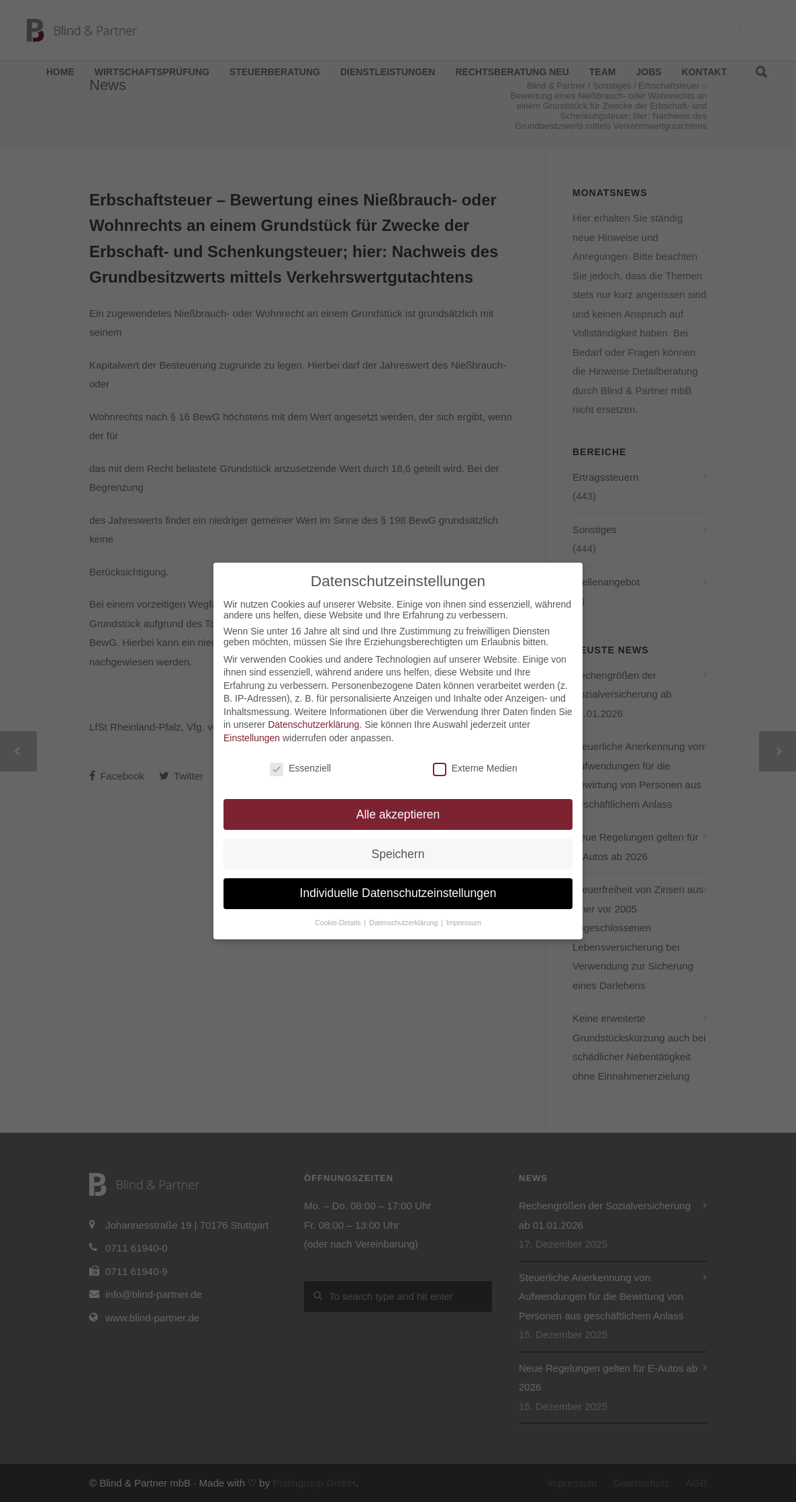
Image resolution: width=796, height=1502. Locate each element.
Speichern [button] (398, 854)
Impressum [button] (463, 923)
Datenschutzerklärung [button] (404, 923)
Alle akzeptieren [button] (398, 814)
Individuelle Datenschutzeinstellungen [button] (398, 893)
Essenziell (300, 768)
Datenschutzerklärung (313, 724)
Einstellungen (251, 738)
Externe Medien (475, 768)
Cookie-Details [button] (338, 923)
